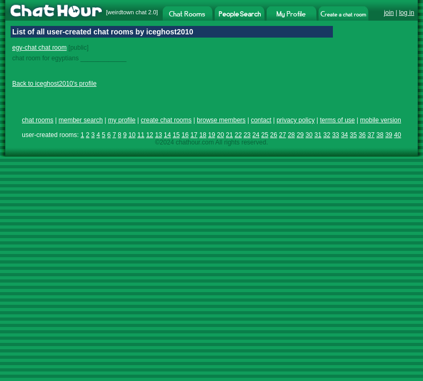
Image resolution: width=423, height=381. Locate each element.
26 (273, 135)
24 (255, 135)
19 (211, 135)
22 (238, 135)
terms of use (337, 120)
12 (149, 135)
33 (335, 135)
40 (397, 135)
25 (264, 135)
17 (193, 135)
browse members (221, 120)
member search (80, 120)
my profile (122, 120)
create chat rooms (165, 120)
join (389, 12)
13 (158, 135)
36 (362, 135)
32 (326, 135)
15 (176, 135)
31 (317, 135)
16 (184, 135)
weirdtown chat (127, 12)
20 (220, 135)
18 (202, 135)
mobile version (380, 120)
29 (300, 135)
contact (261, 120)
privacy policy (296, 120)
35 (353, 135)
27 (282, 135)
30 (308, 135)
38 (379, 135)
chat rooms (37, 120)
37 (370, 135)
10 (131, 135)
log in (407, 12)
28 (291, 135)
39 (388, 135)
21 (229, 135)
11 (140, 135)
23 (246, 135)
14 (167, 135)
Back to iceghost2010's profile (54, 83)
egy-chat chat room (39, 47)
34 (344, 135)
